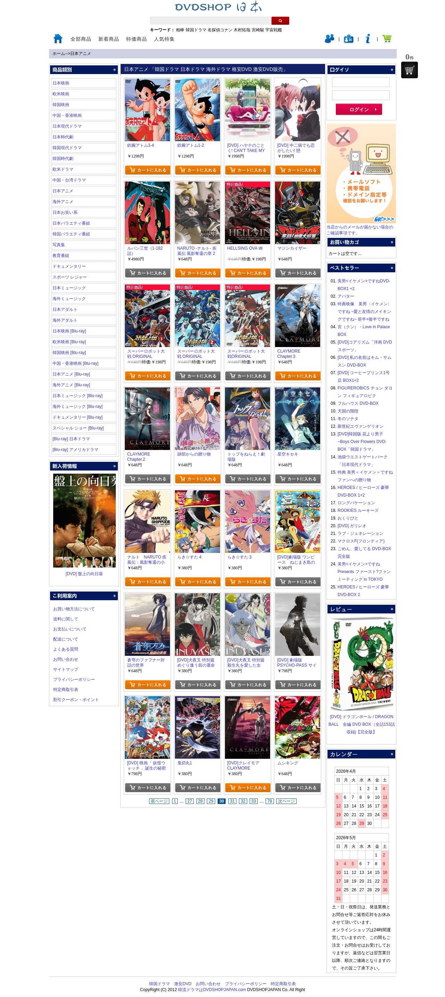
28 (200, 801)
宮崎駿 (258, 29)
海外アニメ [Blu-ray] (71, 385)
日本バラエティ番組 (71, 223)
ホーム (58, 53)
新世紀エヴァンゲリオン (360, 426)
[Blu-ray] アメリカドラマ (75, 449)
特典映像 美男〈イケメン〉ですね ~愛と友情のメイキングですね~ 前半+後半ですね (365, 311)
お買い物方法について (74, 608)
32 (243, 801)
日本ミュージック (69, 288)
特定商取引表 (65, 689)
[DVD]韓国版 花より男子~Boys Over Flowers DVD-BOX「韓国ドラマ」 (362, 442)
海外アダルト (65, 320)
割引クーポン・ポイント (76, 699)
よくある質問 (65, 649)
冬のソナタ (348, 418)
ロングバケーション (356, 502)
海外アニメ (62, 201)
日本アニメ (80, 53)
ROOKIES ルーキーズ (358, 510)
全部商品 (81, 39)
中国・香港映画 (67, 115)
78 (269, 801)
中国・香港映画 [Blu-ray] (75, 363)
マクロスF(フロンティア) (361, 541)
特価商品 (136, 39)
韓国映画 (60, 104)
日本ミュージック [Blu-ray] (77, 395)
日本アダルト (65, 309)
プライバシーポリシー (74, 679)
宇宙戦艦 (273, 29)
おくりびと (348, 518)
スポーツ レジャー (69, 277)
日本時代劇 (62, 137)
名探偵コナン (220, 29)
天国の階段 (348, 411)
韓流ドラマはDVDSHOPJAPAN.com (212, 989)
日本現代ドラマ (67, 126)
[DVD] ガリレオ (352, 525)
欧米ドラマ (62, 169)
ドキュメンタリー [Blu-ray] (77, 417)
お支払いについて (70, 629)
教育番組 (60, 255)
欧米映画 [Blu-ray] (69, 341)
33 (253, 801)
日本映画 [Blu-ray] (69, 331)
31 (232, 801)
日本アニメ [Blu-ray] (71, 374)
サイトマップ (65, 669)
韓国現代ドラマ (67, 147)
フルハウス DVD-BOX (358, 403)
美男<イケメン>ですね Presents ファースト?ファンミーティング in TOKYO (364, 572)
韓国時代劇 (62, 158)
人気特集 (164, 39)
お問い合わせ (65, 659)
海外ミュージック (69, 298)
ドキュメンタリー (69, 266)
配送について (65, 639)
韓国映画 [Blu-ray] (69, 352)
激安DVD (182, 983)
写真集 (58, 244)
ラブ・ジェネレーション (360, 533)
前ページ (159, 801)
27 (189, 801)
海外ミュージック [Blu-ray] (77, 406)
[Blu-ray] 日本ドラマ (71, 438)
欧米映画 (60, 93)
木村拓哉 (242, 29)
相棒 (180, 29)
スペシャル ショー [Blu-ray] (78, 428)
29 (211, 801)
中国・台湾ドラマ (69, 180)
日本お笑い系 (65, 212)
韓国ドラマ (196, 29)
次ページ (286, 801)
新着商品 (108, 39)
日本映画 (60, 83)
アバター (346, 296)
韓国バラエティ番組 (71, 234)
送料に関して (65, 619)
